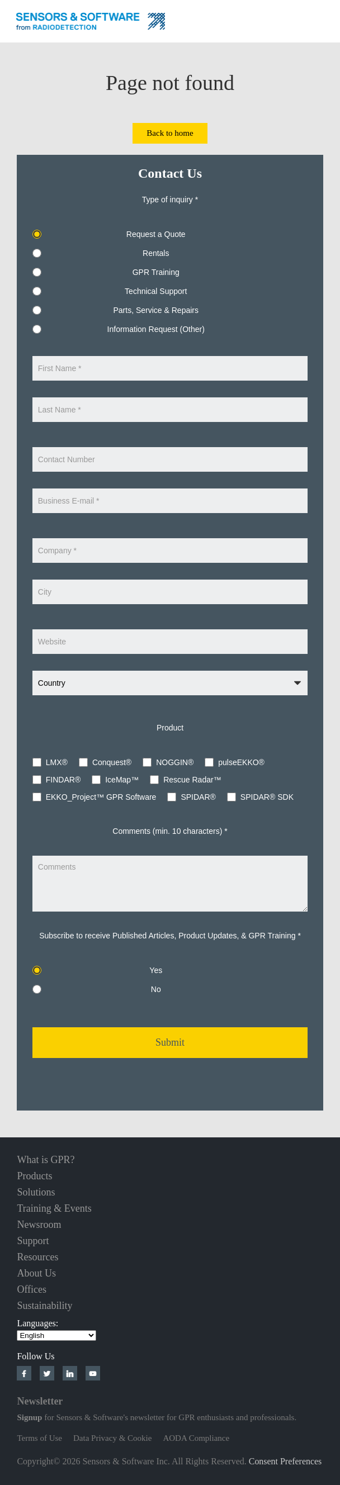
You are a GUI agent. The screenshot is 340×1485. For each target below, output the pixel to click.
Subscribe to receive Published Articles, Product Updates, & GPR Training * (170, 935)
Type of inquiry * (170, 199)
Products (34, 1176)
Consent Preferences (285, 1461)
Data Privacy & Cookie (112, 1438)
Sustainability (44, 1305)
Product (170, 727)
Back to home (170, 133)
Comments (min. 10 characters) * (169, 831)
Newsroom (39, 1224)
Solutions (36, 1192)
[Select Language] (56, 1335)
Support (33, 1240)
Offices (31, 1289)
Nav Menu (323, 19)
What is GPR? (45, 1159)
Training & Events (54, 1208)
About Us (36, 1273)
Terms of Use (39, 1438)
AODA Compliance (196, 1438)
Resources (37, 1257)
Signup (29, 1417)
